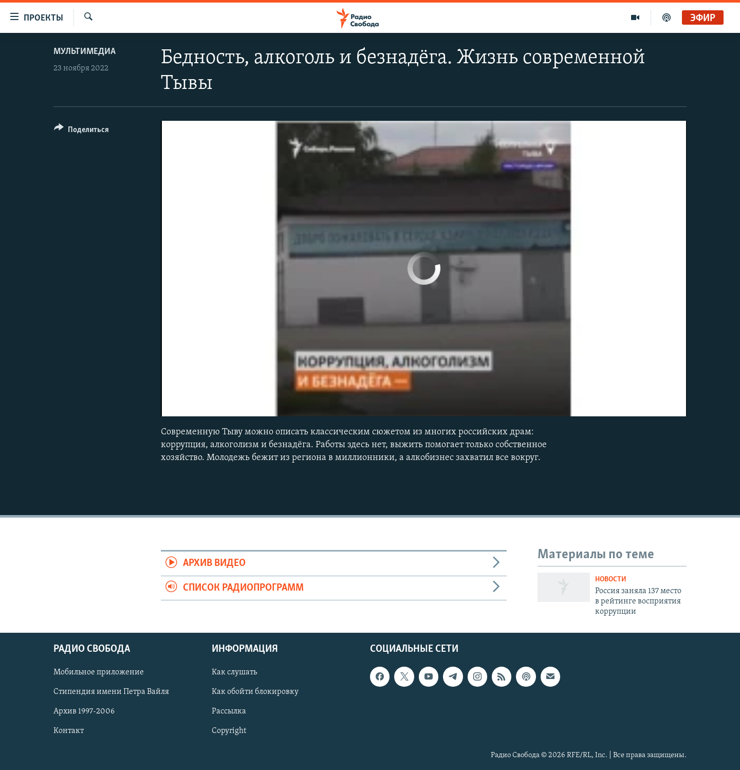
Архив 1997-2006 (84, 711)
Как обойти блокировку (255, 692)
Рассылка (229, 711)
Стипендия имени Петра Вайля (111, 692)
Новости (610, 579)
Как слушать (234, 672)
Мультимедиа (84, 52)
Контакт (68, 731)
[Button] (81, 131)
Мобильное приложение (98, 672)
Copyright (229, 731)
